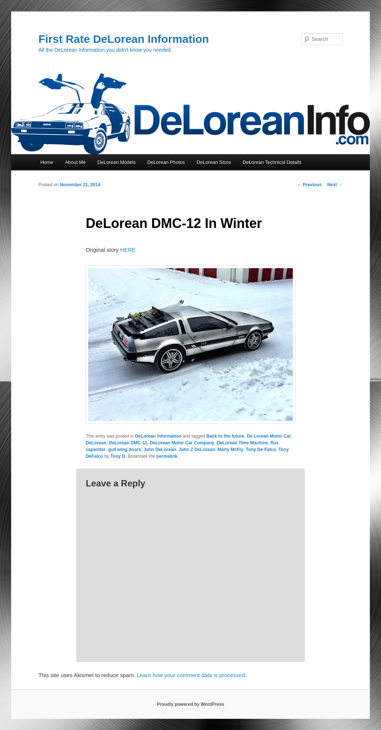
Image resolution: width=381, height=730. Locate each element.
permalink (166, 456)
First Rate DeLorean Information (123, 39)
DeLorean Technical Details (272, 162)
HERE (128, 250)
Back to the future (225, 436)
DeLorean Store (214, 162)
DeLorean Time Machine (242, 442)
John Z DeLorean (197, 449)
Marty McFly (230, 449)
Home (46, 162)
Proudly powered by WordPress (190, 704)
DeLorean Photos (166, 162)
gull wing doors (124, 449)
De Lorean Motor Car (269, 436)
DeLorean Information (158, 436)
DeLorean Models (116, 162)
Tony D (117, 456)
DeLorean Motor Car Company (182, 442)
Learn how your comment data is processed (191, 675)
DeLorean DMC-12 (128, 442)
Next (334, 184)
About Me (75, 162)
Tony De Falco (261, 449)
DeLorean (96, 442)
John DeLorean (160, 449)
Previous (309, 184)
